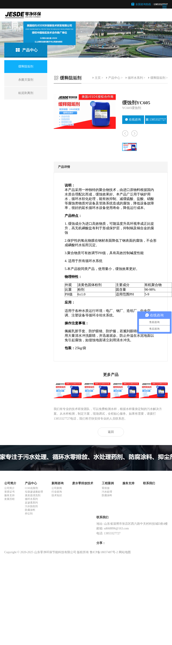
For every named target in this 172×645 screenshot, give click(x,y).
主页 (98, 77)
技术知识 (57, 495)
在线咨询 (133, 119)
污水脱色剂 (31, 506)
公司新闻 (57, 488)
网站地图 (125, 552)
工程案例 (108, 483)
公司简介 (10, 483)
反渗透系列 (31, 502)
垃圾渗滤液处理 (34, 491)
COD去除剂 (31, 488)
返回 (111, 431)
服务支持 (9, 495)
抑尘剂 (29, 513)
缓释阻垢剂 (157, 77)
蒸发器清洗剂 (32, 495)
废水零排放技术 (82, 483)
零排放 (106, 488)
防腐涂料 (30, 509)
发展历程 (9, 499)
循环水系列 (135, 77)
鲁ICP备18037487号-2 (104, 552)
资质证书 (9, 491)
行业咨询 (57, 491)
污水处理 (107, 491)
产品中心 (114, 77)
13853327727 (156, 119)
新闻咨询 (58, 483)
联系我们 (149, 483)
